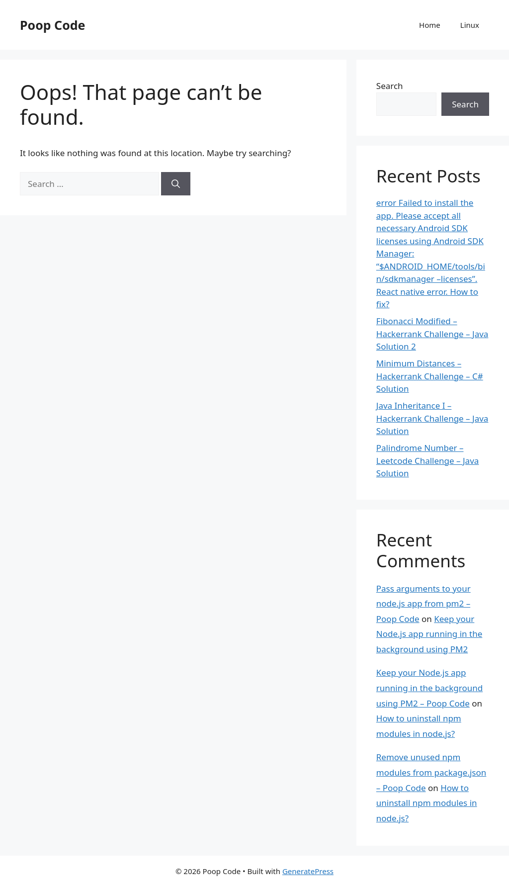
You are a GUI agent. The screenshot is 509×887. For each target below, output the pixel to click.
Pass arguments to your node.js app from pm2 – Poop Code (423, 603)
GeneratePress (308, 871)
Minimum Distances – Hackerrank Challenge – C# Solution (429, 375)
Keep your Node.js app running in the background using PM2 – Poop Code (429, 688)
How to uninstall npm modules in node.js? (426, 803)
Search (389, 85)
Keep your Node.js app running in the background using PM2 (429, 634)
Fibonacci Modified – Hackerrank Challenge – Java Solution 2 (432, 333)
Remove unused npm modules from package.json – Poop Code (431, 772)
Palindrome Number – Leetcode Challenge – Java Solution (427, 460)
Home (429, 25)
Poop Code (52, 24)
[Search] (175, 184)
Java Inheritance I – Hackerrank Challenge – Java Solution (432, 418)
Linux (469, 25)
